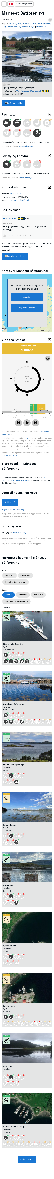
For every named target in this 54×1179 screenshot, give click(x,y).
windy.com (11, 449)
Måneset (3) (41, 27)
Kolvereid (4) (27, 27)
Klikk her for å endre (9, 455)
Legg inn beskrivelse (15, 256)
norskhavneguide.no (24, 4)
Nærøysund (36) (14, 27)
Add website (15, 194)
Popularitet (38, 595)
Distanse (8, 595)
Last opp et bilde (13, 103)
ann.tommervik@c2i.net (18, 200)
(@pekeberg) (35, 91)
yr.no (26, 438)
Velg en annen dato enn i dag (13, 510)
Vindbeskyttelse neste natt (16, 601)
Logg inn (27, 297)
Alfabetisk (23, 595)
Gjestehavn (25, 575)
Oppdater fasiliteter (26, 146)
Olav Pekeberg (22, 91)
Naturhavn (9, 575)
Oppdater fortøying (26, 178)
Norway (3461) (15, 24)
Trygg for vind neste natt (15, 582)
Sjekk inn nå (10, 502)
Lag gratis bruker (27, 308)
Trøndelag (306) (29, 24)
